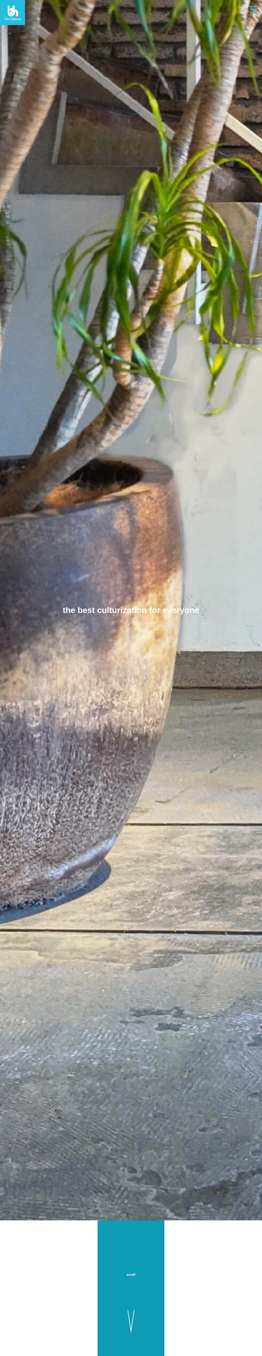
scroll (130, 1274)
